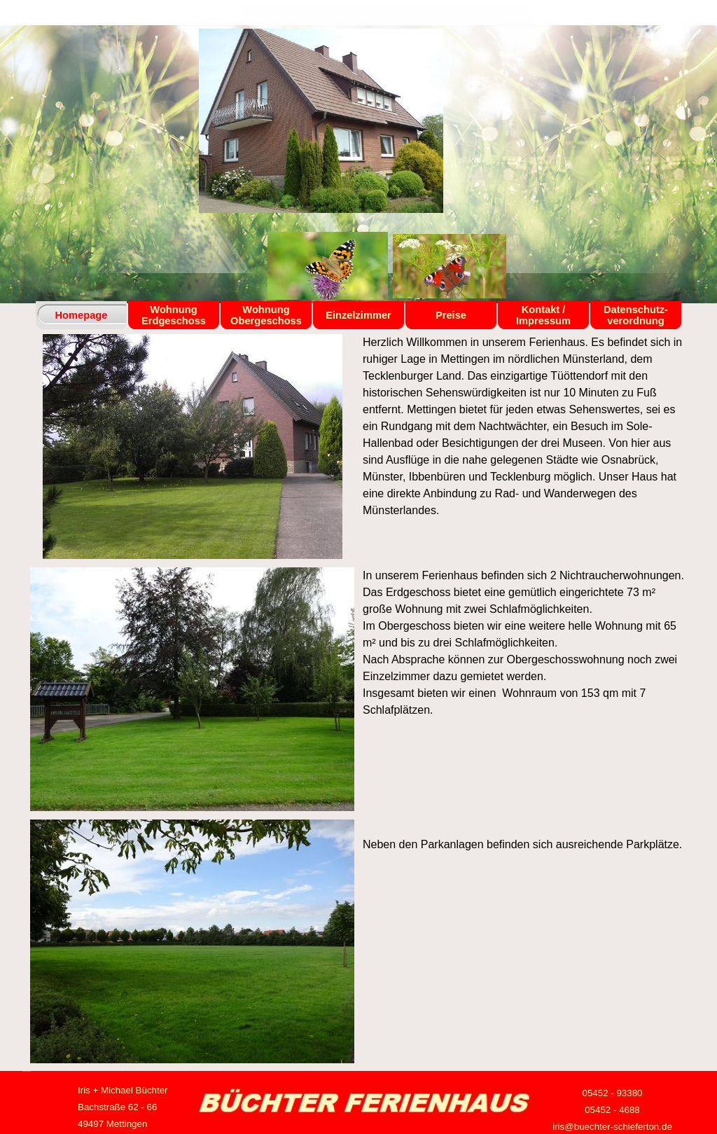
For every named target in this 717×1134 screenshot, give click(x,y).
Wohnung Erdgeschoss (173, 315)
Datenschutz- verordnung (636, 315)
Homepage (81, 315)
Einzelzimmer (358, 315)
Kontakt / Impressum (543, 315)
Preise (451, 315)
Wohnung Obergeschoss (266, 315)
